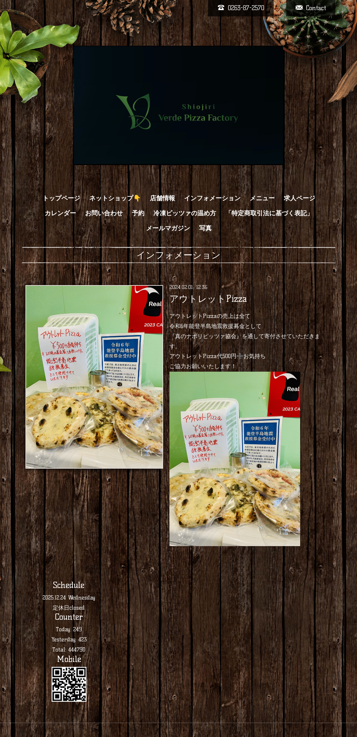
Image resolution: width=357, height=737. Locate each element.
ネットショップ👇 (115, 198)
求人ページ (299, 198)
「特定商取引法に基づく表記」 (269, 213)
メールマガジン (168, 228)
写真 (205, 228)
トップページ (61, 198)
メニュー (262, 198)
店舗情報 (162, 198)
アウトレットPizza (208, 298)
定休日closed (69, 607)
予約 (138, 213)
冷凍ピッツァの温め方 (184, 213)
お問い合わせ (104, 213)
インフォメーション (212, 198)
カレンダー (60, 213)
